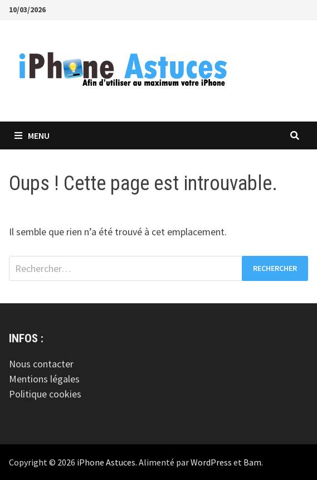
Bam (252, 462)
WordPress (211, 462)
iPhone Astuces (106, 462)
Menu (32, 135)
